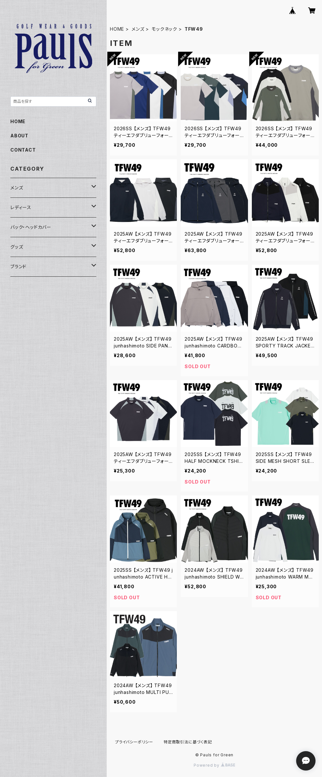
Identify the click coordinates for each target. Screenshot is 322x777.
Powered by (214, 765)
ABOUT (19, 135)
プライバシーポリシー (134, 742)
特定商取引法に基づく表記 (188, 742)
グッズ (16, 247)
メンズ (138, 29)
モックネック (164, 29)
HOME (117, 29)
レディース (20, 207)
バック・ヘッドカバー (30, 227)
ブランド (18, 266)
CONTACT (23, 150)
